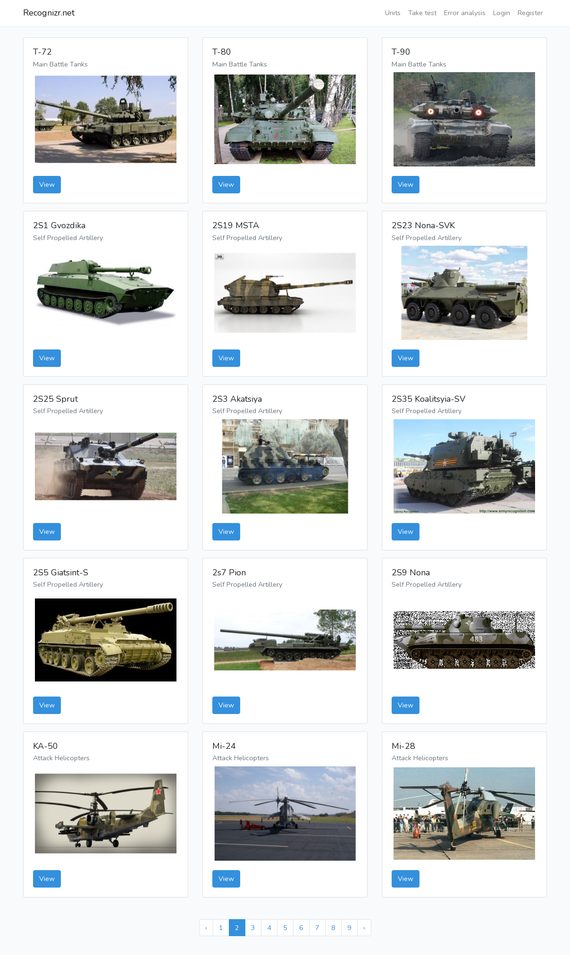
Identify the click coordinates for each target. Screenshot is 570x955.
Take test (422, 12)
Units (393, 12)
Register (530, 12)
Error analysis (465, 12)
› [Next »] (364, 927)
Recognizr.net (49, 12)
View (47, 184)
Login (501, 12)
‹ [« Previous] (206, 927)
